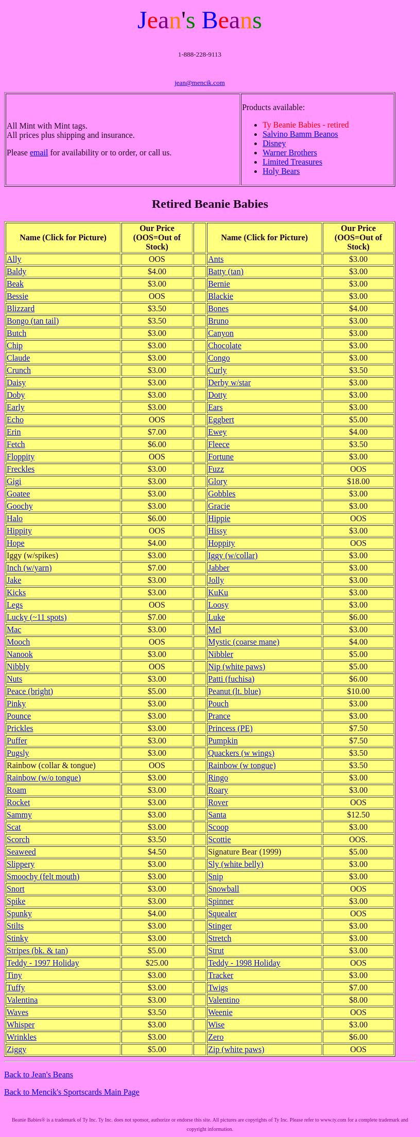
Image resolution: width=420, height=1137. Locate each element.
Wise (216, 1024)
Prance (219, 716)
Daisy (16, 382)
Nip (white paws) (236, 666)
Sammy (19, 814)
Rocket (18, 802)
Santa (217, 814)
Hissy (217, 530)
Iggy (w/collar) (232, 555)
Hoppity (221, 543)
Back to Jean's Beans (38, 1074)
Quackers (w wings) (241, 753)
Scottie (219, 839)
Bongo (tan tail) (33, 320)
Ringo (218, 777)
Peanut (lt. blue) (234, 691)
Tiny (14, 975)
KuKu (218, 592)
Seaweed (21, 851)
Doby (16, 394)
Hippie (219, 518)
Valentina (22, 1000)
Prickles (20, 728)
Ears (215, 407)
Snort (16, 888)
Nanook (20, 654)
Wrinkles (22, 1037)
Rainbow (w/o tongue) (44, 777)
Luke (216, 617)
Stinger (220, 925)
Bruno (218, 320)
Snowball (223, 888)
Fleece (219, 444)
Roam (16, 790)
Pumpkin (223, 740)
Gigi (14, 481)
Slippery (20, 864)
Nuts (14, 678)
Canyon (221, 333)
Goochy (20, 506)
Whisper (20, 1024)
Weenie (220, 1012)
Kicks (16, 592)
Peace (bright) (30, 691)
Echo (15, 419)
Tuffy (16, 987)
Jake (14, 580)
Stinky (17, 938)
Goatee (18, 493)
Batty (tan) (225, 271)
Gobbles (221, 493)
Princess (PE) (230, 728)
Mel (214, 629)
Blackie (220, 296)
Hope (16, 543)
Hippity (19, 530)
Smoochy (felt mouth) (43, 876)
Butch (16, 333)
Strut (216, 950)
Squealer (222, 913)
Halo (15, 518)
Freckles (20, 469)
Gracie (219, 506)
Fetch (16, 444)
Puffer (17, 740)
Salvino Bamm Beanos (300, 134)
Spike (16, 901)
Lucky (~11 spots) (37, 617)
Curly (217, 370)
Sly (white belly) (236, 864)
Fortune (221, 456)
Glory (217, 481)
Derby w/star (229, 382)
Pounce (19, 716)
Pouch (218, 703)
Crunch (19, 370)
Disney (274, 143)
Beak (15, 283)
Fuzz (216, 469)
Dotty (217, 394)
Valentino (223, 1000)
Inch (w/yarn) (29, 567)
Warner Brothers (289, 152)
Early (16, 407)
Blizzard (20, 308)
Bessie (17, 296)
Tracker (220, 975)
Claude (18, 357)
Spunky (19, 913)
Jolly (216, 580)
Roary (218, 790)
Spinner (221, 901)
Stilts (15, 925)
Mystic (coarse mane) (243, 641)
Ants (215, 259)
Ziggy (16, 1049)
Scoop (218, 827)
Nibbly (18, 666)
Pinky (16, 703)
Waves (17, 1012)
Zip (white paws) (236, 1049)
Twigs (218, 987)
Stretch (219, 938)
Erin (14, 432)
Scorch (18, 839)
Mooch (18, 641)
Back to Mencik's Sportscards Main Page (71, 1092)
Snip (215, 876)
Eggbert (221, 419)
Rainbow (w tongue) (242, 765)
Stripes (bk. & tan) (37, 950)
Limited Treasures (292, 161)
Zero (215, 1037)
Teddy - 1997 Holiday (43, 962)
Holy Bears (281, 171)
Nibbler (220, 654)
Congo (219, 357)
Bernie (219, 283)
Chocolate (224, 345)
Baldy (16, 271)
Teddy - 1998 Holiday (244, 962)
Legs (15, 604)
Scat (14, 827)
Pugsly (18, 753)
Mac (14, 629)
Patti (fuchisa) (231, 678)
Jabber (219, 567)
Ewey (217, 432)
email (39, 152)
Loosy (218, 604)
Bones (218, 308)
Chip (15, 345)
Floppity (20, 456)
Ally (14, 259)
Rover (218, 802)
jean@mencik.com (199, 82)
